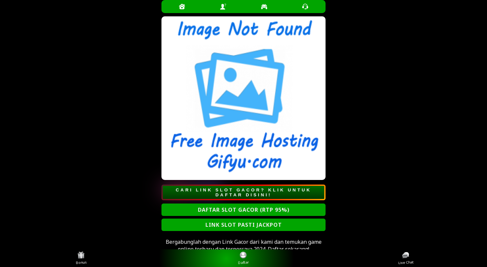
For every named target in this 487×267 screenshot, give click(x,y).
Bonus (81, 258)
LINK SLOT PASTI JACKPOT (243, 224)
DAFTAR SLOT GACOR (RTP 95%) (243, 209)
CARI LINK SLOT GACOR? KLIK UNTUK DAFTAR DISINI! (243, 192)
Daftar (243, 258)
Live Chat (406, 258)
